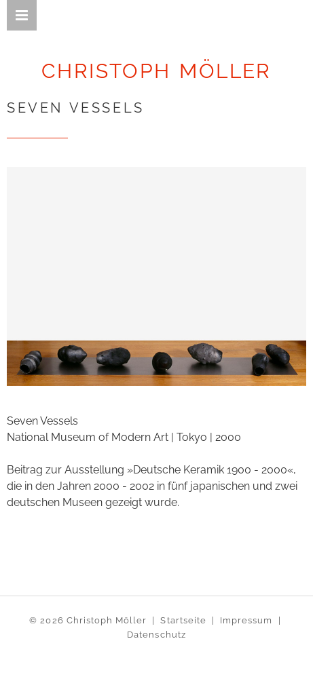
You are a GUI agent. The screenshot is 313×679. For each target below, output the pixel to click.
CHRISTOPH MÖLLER (156, 71)
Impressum (246, 620)
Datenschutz (156, 634)
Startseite (183, 620)
